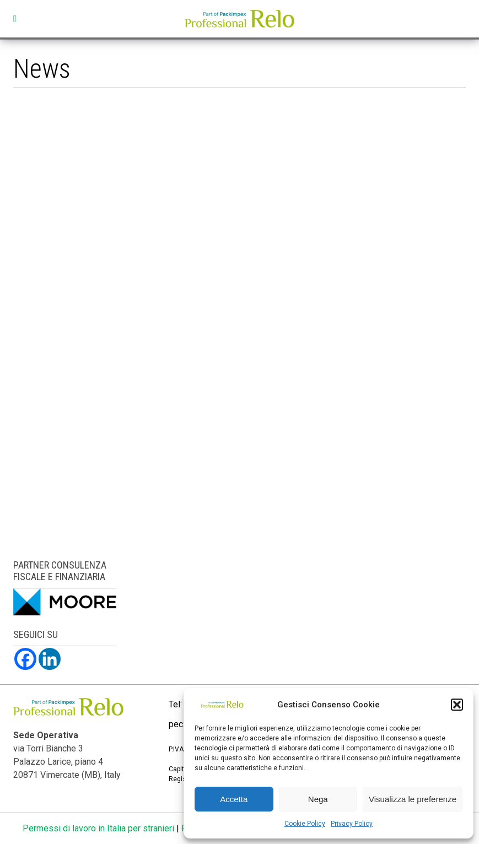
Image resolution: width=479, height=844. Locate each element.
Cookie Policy (304, 823)
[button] (456, 704)
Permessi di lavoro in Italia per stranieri (98, 828)
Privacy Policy (352, 823)
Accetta (233, 799)
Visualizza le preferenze (412, 799)
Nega (318, 799)
